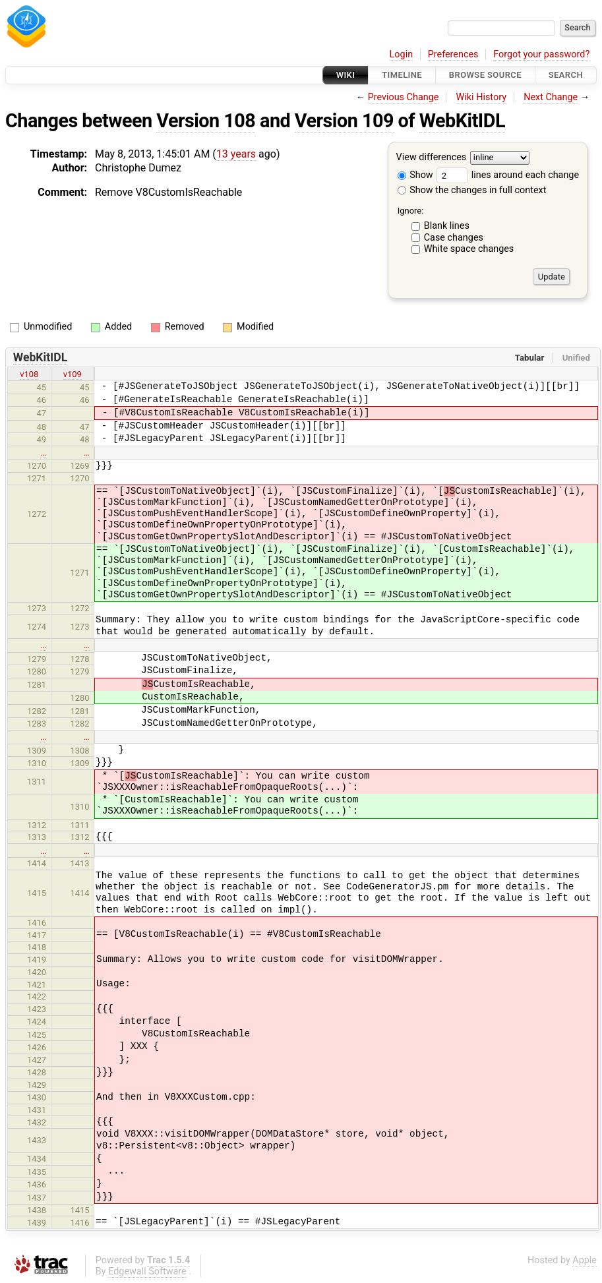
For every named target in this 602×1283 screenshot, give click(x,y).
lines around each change (507, 175)
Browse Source (485, 75)
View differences (431, 158)
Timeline (402, 75)
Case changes (453, 237)
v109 (72, 374)
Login (401, 54)
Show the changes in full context (472, 190)
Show (415, 175)
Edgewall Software (147, 1271)
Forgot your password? (541, 54)
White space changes (469, 248)
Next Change (551, 97)
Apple (584, 1260)
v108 (29, 374)
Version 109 (344, 120)
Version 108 (205, 120)
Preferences (453, 54)
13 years (236, 154)
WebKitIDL (462, 120)
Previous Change (403, 97)
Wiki (345, 75)
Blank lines (446, 225)
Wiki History (481, 97)
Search (566, 75)
